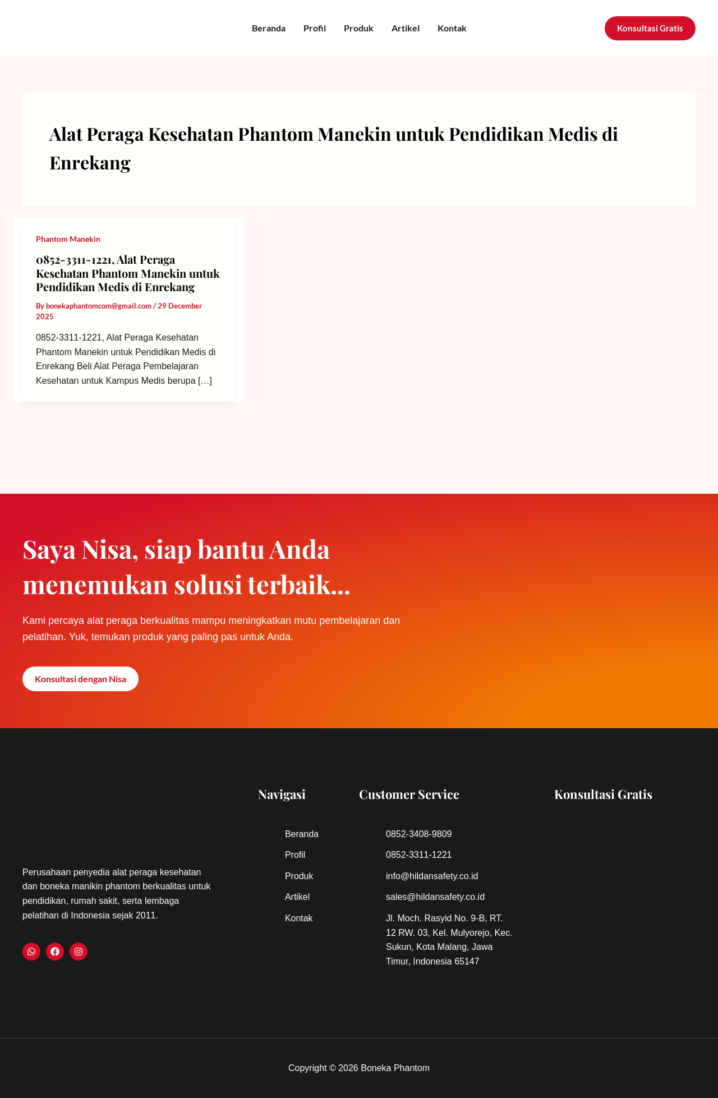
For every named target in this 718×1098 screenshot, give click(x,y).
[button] (650, 28)
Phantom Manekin (68, 239)
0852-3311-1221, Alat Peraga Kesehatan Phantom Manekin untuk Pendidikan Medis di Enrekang (128, 272)
